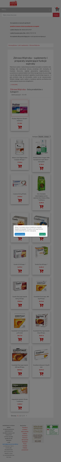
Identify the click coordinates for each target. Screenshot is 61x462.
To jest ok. (42, 234)
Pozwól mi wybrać (20, 234)
